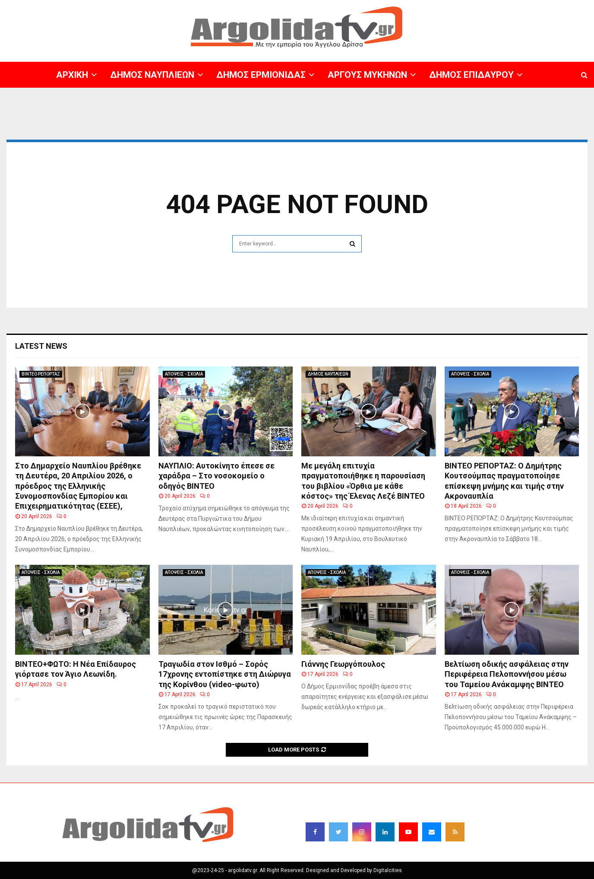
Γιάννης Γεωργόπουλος (343, 664)
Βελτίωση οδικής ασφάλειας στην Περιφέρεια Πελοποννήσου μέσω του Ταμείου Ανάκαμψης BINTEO (507, 674)
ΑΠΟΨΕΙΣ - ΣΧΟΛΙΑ (184, 374)
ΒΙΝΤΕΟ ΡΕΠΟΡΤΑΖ (41, 374)
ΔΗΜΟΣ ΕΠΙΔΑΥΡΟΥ (471, 75)
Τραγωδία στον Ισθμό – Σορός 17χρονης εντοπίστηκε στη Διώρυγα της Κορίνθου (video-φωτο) (224, 674)
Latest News (41, 345)
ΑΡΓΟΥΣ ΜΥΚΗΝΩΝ (367, 75)
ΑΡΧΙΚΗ (72, 75)
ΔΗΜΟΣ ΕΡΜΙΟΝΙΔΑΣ (261, 75)
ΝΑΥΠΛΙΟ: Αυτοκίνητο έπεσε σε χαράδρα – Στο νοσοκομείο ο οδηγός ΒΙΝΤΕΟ (216, 475)
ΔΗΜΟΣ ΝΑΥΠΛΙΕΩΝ (152, 75)
